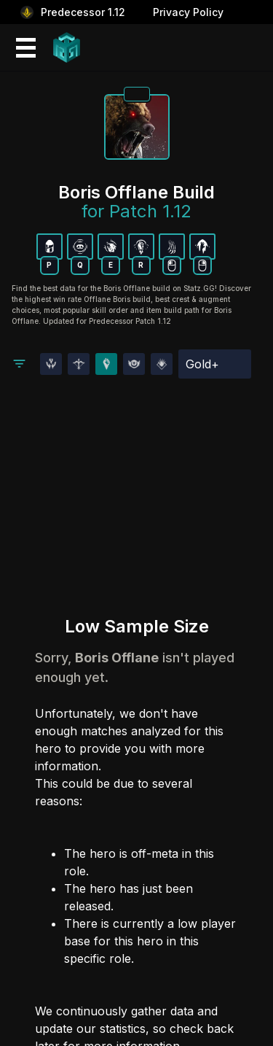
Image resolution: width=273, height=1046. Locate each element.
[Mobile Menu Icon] (24, 48)
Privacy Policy (188, 12)
